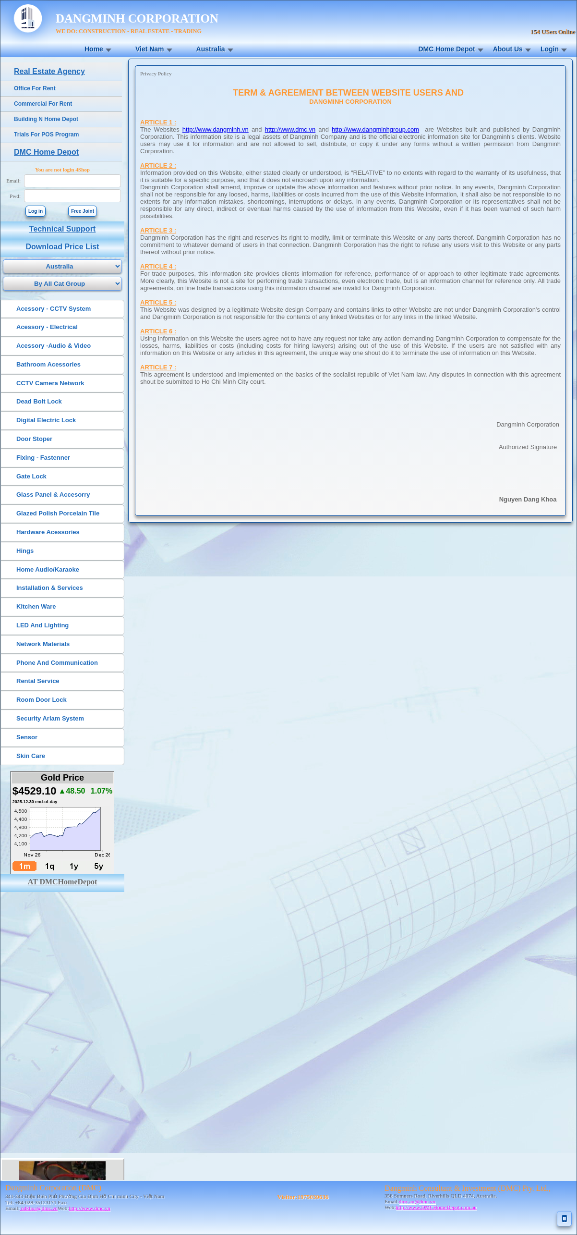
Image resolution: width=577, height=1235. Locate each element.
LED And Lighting (42, 625)
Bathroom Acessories (48, 364)
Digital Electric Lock (46, 420)
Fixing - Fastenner (43, 457)
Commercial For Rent (43, 103)
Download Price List (62, 247)
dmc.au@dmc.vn (417, 1201)
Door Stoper (34, 438)
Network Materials (43, 644)
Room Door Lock (41, 699)
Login (550, 49)
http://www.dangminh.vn (215, 129)
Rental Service (38, 681)
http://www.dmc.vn (290, 129)
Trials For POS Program (46, 134)
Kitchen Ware (36, 606)
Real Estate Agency (49, 71)
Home (93, 49)
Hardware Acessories (48, 532)
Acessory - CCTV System (53, 308)
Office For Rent (35, 88)
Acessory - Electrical (47, 326)
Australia (210, 49)
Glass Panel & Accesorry (53, 494)
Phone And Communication (57, 662)
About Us (508, 49)
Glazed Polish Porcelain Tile (57, 513)
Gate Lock (31, 476)
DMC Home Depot (446, 49)
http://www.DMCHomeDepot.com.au (436, 1207)
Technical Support (62, 229)
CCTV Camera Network (50, 383)
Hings (25, 550)
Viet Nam (149, 49)
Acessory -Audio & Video (53, 345)
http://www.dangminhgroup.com (375, 129)
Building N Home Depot (46, 119)
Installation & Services (49, 587)
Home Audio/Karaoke (47, 569)
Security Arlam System (50, 718)
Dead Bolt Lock (39, 401)
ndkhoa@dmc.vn (39, 1208)
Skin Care (30, 755)
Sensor (26, 737)
